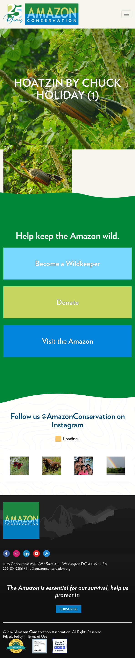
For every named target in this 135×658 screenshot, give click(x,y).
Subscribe (69, 609)
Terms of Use (37, 636)
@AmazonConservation (78, 416)
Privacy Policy (13, 636)
